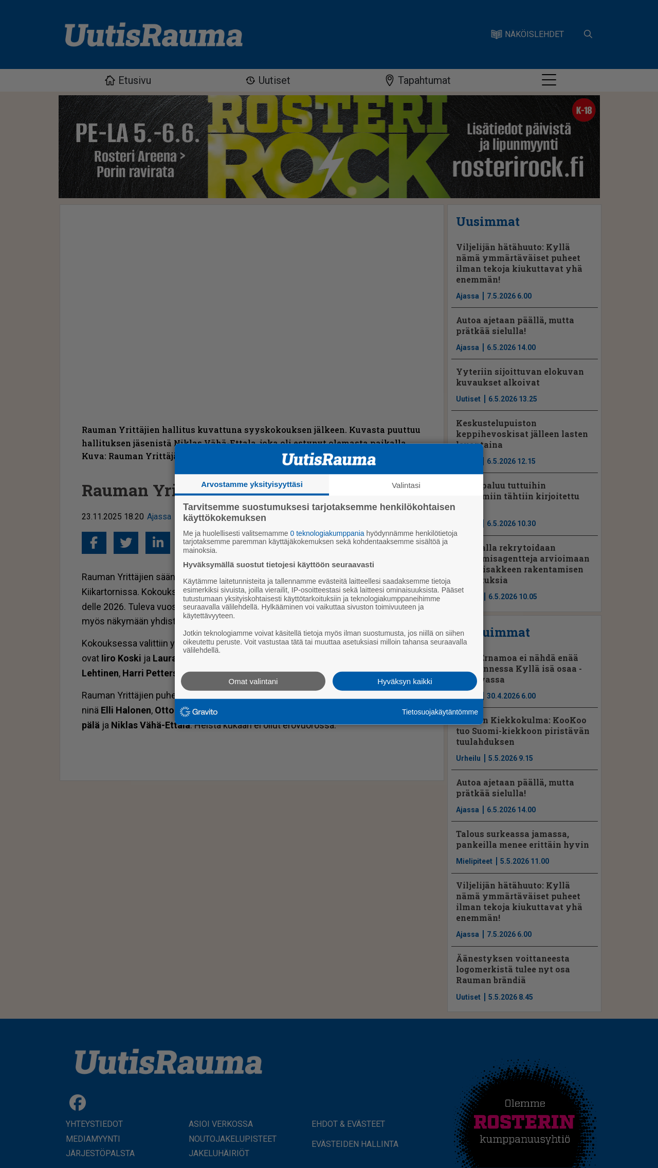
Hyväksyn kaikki (404, 681)
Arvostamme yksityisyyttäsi (252, 483)
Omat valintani (253, 681)
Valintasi (406, 484)
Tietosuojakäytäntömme (440, 711)
